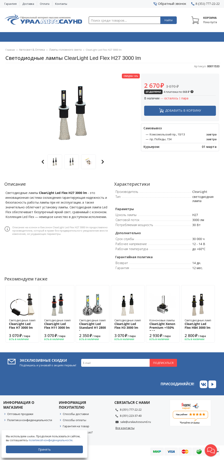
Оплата (44, 4)
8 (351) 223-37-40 (131, 417)
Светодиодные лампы (23, 325)
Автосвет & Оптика (156, 38)
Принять (45, 449)
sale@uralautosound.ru (135, 423)
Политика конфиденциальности (29, 421)
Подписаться (163, 364)
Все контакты (125, 429)
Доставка (28, 4)
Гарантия (10, 4)
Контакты (61, 4)
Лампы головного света (60, 51)
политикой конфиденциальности (51, 440)
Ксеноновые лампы (162, 327)
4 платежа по (169, 93)
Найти (168, 20)
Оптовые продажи (20, 415)
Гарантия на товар (76, 427)
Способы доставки (76, 415)
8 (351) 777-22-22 (131, 411)
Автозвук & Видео (25, 38)
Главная (10, 51)
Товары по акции (199, 38)
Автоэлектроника (113, 38)
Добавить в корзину (183, 112)
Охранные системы (69, 38)
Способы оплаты (74, 421)
